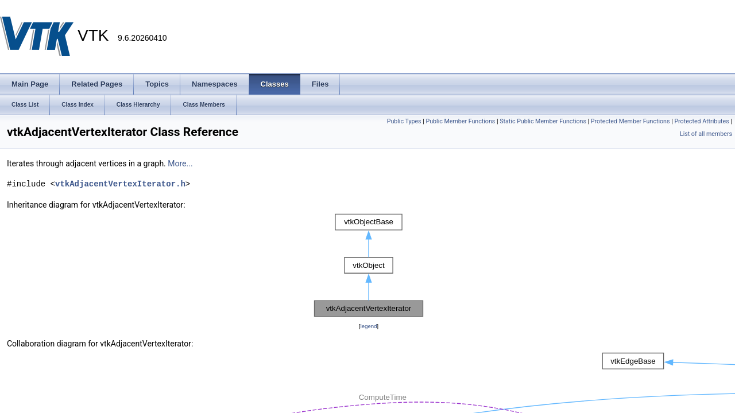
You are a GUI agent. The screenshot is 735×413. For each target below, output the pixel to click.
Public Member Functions (461, 121)
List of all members (706, 134)
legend (368, 326)
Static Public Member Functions (543, 121)
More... (180, 163)
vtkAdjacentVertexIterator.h (120, 183)
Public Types (404, 121)
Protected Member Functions (630, 121)
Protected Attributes (701, 121)
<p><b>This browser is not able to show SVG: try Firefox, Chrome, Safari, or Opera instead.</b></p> (368, 265)
